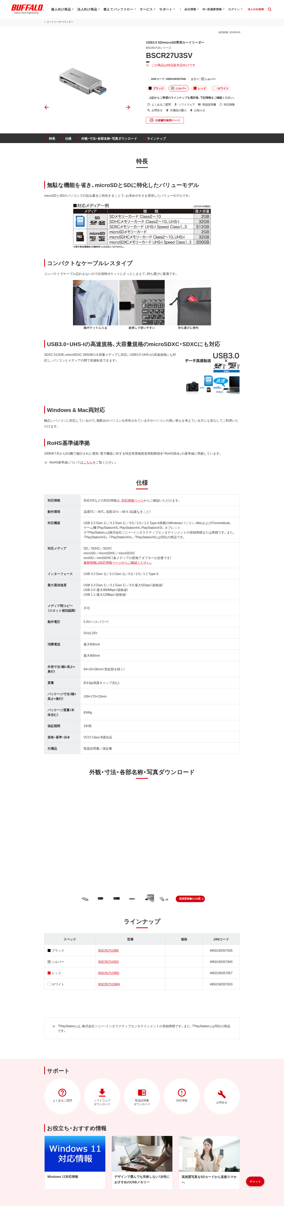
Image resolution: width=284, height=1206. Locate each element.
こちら (87, 462)
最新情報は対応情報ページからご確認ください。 (117, 562)
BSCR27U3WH (109, 984)
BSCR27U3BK (108, 950)
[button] (190, 899)
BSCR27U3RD (108, 972)
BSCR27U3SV (108, 961)
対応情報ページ (132, 500)
